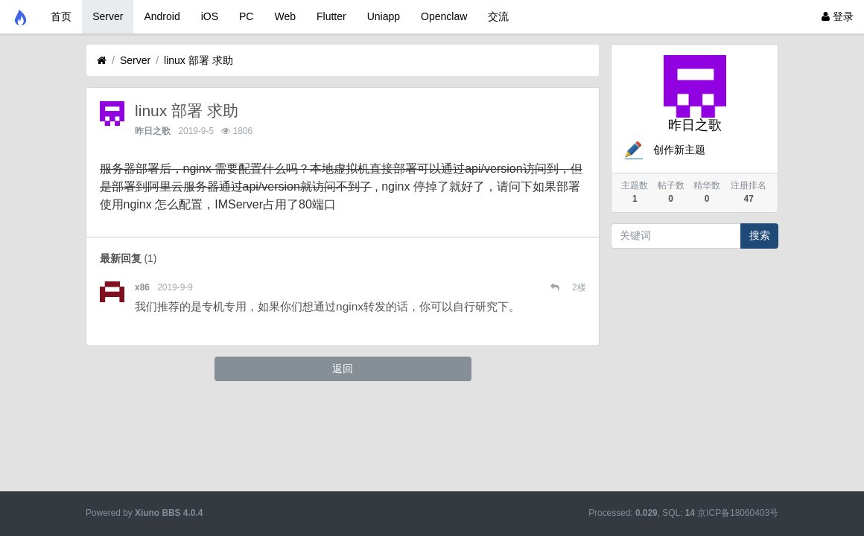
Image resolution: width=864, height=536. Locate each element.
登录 (838, 16)
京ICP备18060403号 (737, 513)
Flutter (331, 16)
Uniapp (383, 16)
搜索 (759, 235)
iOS (209, 16)
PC (246, 16)
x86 (142, 287)
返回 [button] (342, 368)
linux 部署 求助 (198, 60)
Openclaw (444, 16)
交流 (498, 16)
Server (107, 16)
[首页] (102, 60)
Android (162, 16)
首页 (61, 16)
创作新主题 (663, 150)
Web (285, 16)
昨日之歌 (153, 131)
